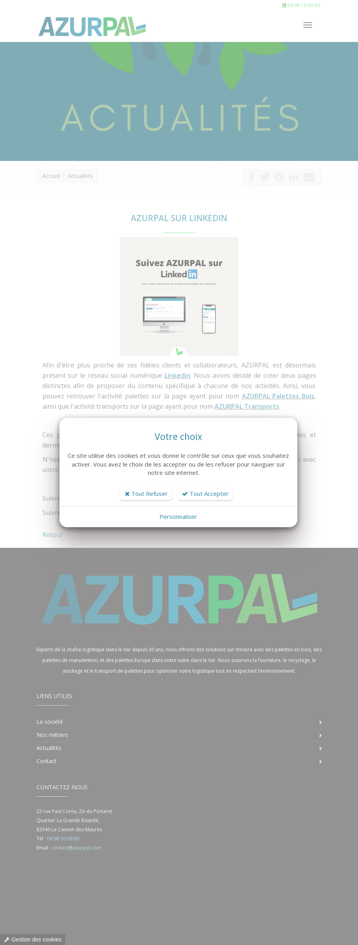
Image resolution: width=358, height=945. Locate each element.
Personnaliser (178, 516)
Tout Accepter (205, 493)
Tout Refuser (146, 493)
